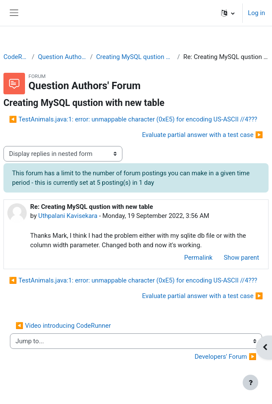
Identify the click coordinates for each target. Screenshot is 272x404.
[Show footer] (250, 382)
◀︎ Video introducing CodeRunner (63, 325)
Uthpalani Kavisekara (67, 216)
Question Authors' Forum (62, 57)
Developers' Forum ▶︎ (225, 356)
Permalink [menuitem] (198, 257)
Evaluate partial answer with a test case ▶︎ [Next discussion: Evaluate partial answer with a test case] (202, 135)
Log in (256, 13)
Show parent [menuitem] (241, 257)
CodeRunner (15, 57)
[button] (228, 13)
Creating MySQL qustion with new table (135, 57)
